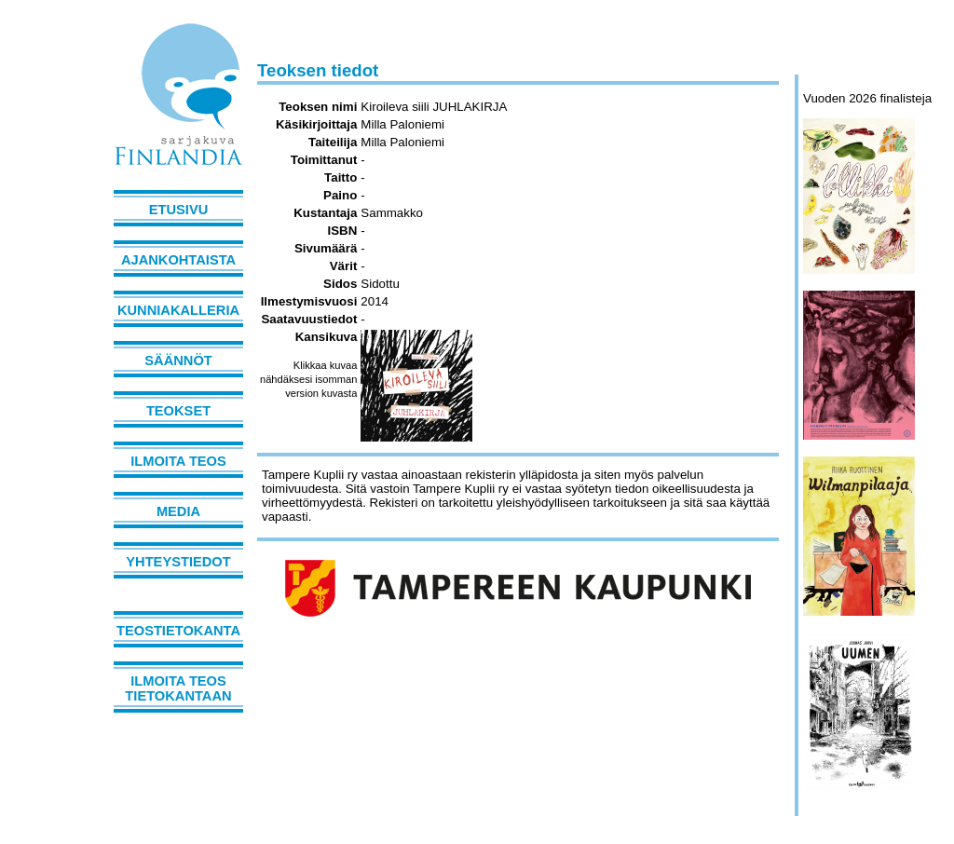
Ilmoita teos (178, 461)
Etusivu (179, 209)
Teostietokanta (178, 630)
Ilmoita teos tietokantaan (178, 688)
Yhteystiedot (178, 561)
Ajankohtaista (178, 259)
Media (178, 511)
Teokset (178, 410)
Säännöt (177, 360)
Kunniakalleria (178, 310)
